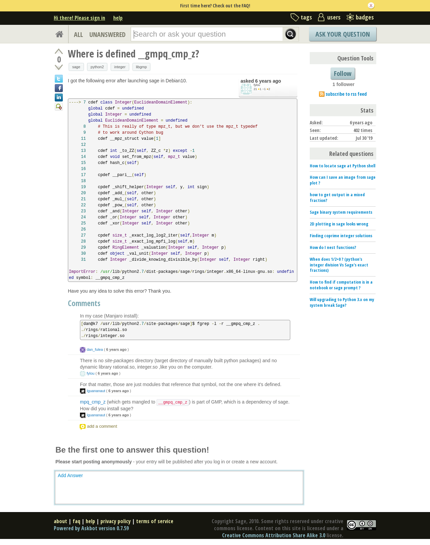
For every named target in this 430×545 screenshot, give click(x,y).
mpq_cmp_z (92, 402)
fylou (257, 85)
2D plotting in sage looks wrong (339, 224)
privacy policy (115, 521)
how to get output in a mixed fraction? (337, 197)
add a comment (102, 426)
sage (76, 67)
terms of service (154, 521)
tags (306, 17)
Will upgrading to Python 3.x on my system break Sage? (342, 302)
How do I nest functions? (333, 247)
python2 (97, 67)
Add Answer (70, 475)
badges (365, 17)
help (118, 18)
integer (120, 67)
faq (76, 521)
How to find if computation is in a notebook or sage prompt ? (341, 285)
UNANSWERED (107, 34)
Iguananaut (96, 391)
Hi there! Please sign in (79, 18)
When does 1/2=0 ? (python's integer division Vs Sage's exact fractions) (339, 265)
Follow (342, 73)
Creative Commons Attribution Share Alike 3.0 (273, 535)
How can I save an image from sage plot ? (343, 180)
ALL (78, 34)
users (334, 17)
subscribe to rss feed (346, 94)
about (60, 521)
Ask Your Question (342, 34)
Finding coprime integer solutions (341, 236)
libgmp (141, 67)
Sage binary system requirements (341, 212)
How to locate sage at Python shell (342, 166)
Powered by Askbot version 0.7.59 (91, 528)
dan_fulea (95, 349)
